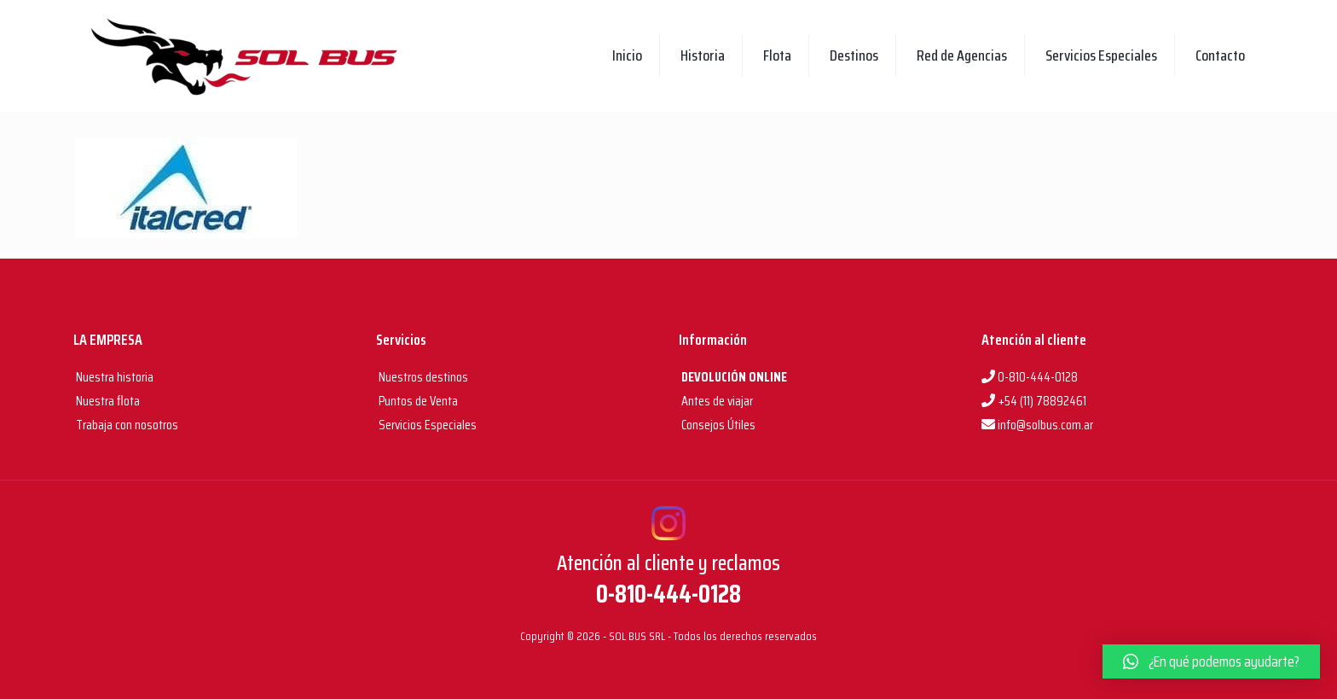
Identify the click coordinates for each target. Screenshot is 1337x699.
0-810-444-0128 (1029, 376)
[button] (1211, 661)
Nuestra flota (106, 400)
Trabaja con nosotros (125, 424)
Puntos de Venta (417, 400)
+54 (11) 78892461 (1033, 400)
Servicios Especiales (426, 424)
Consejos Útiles (717, 424)
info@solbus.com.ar (1037, 424)
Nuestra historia (114, 376)
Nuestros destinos (422, 376)
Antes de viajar (716, 400)
